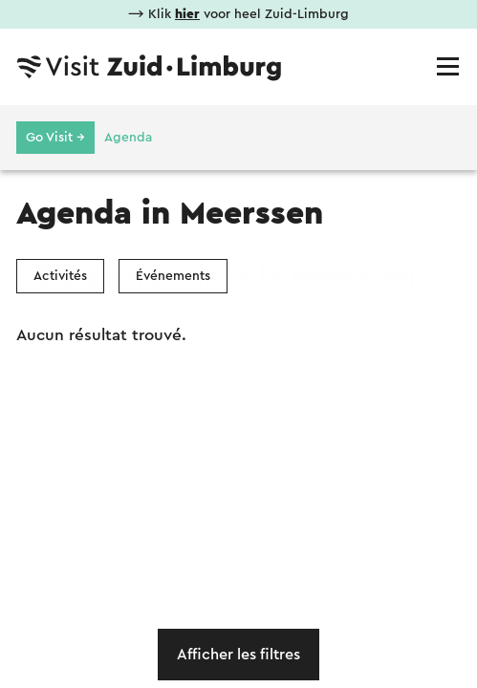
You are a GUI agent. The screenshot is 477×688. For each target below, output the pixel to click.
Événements (173, 276)
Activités (60, 276)
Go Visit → (55, 137)
